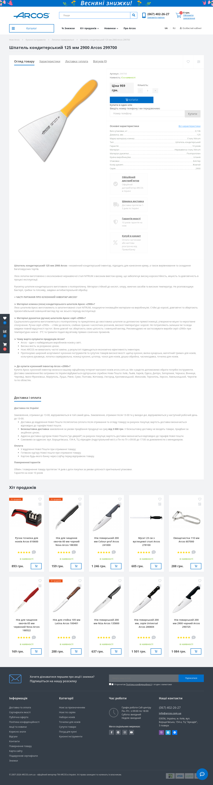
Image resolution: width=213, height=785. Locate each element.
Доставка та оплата (20, 707)
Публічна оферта (18, 717)
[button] (158, 14)
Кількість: (143, 85)
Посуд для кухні (68, 731)
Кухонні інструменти (36, 39)
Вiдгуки (13, 736)
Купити (192, 114)
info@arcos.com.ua (170, 713)
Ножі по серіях (67, 712)
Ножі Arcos (14, 39)
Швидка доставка (133, 201)
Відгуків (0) (100, 61)
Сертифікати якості (20, 712)
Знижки (13, 760)
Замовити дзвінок (156, 17)
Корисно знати (17, 731)
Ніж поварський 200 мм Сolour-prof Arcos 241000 (106, 541)
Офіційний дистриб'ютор (130, 178)
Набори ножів (67, 717)
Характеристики (49, 61)
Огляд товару (24, 61)
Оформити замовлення (189, 17)
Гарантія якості (131, 218)
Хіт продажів (89, 28)
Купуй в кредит (131, 235)
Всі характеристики (190, 126)
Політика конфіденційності (139, 684)
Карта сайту (15, 751)
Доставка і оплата (76, 61)
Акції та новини (18, 726)
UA (166, 28)
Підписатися (191, 678)
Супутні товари (67, 726)
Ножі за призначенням (72, 707)
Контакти (14, 741)
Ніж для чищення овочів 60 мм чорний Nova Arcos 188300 (67, 541)
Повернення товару (20, 746)
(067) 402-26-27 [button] (170, 708)
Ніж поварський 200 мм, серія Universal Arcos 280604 (146, 623)
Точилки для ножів (69, 722)
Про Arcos (129, 28)
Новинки (111, 28)
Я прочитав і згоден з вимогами (143, 684)
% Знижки (68, 28)
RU (174, 28)
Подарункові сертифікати (23, 755)
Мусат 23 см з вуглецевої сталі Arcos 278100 (146, 541)
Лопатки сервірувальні (63, 39)
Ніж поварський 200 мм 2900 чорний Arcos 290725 (186, 623)
